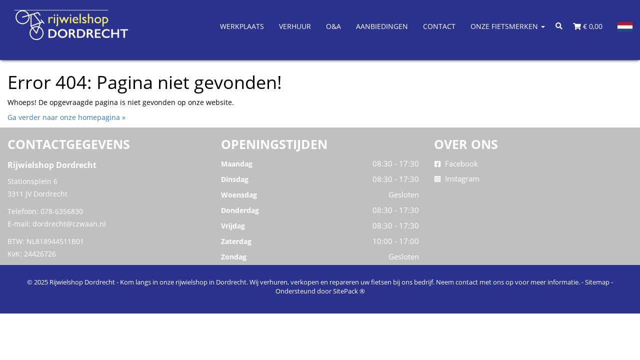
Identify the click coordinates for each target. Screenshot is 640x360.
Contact (439, 26)
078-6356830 (61, 211)
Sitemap (597, 282)
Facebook (456, 163)
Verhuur (295, 26)
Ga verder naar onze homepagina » (67, 117)
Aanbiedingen (382, 26)
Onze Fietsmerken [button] (507, 26)
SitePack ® (349, 291)
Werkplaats (242, 26)
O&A (333, 26)
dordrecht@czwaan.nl (69, 223)
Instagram (457, 179)
